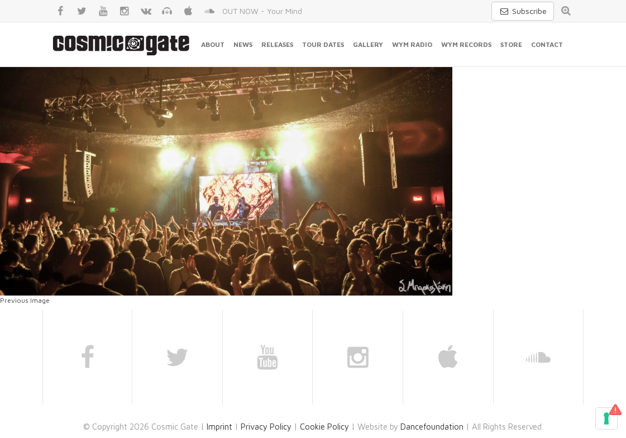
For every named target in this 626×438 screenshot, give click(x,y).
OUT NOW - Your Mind (262, 11)
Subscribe (523, 11)
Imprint (219, 426)
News (242, 44)
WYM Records (466, 44)
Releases (277, 44)
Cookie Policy (324, 426)
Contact (547, 44)
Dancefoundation (431, 426)
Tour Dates (323, 44)
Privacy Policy (266, 426)
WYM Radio (412, 44)
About (212, 44)
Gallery (368, 44)
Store (511, 44)
